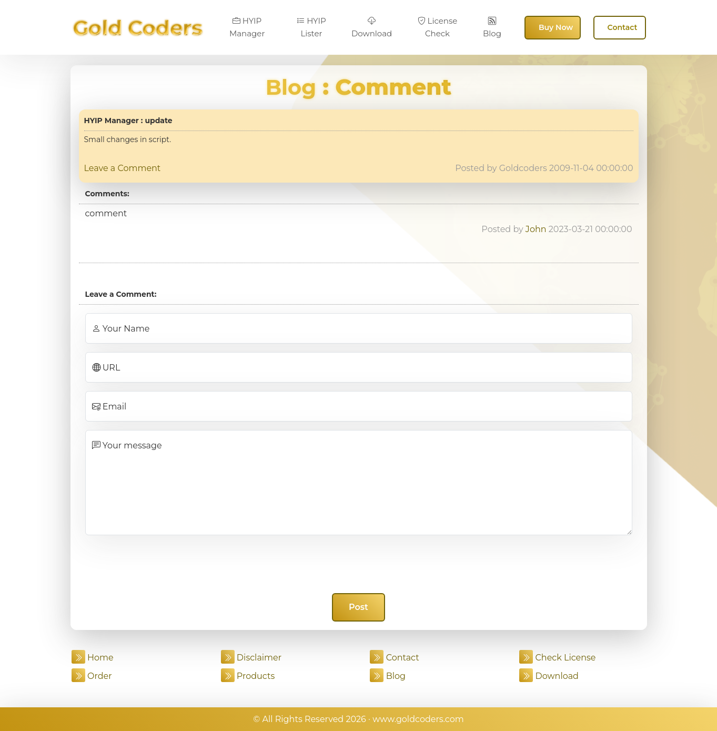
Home (93, 658)
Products (248, 676)
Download (371, 27)
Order (92, 676)
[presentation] (359, 564)
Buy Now (556, 27)
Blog (492, 27)
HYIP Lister (311, 27)
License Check (438, 27)
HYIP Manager (247, 27)
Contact (623, 27)
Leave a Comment (122, 168)
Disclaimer (251, 658)
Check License (557, 658)
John (536, 229)
